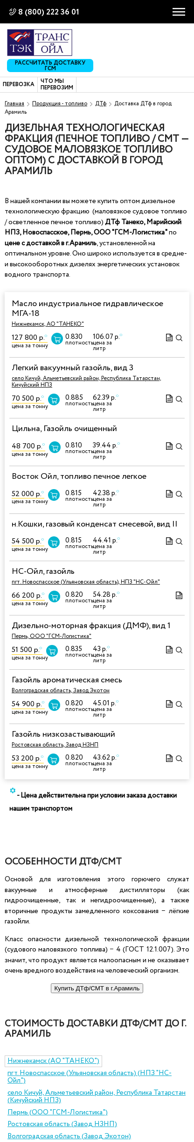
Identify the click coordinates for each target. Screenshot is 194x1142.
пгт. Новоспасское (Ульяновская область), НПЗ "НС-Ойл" (86, 582)
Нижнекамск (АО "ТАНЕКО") (53, 1061)
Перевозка (19, 84)
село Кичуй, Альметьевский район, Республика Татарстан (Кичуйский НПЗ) (96, 1097)
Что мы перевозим (57, 85)
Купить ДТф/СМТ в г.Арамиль (97, 988)
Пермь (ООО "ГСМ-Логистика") (57, 1112)
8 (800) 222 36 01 (48, 12)
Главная (14, 104)
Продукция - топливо (59, 104)
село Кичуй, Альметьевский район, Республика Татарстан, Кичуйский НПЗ (86, 381)
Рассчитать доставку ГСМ (50, 65)
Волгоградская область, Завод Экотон (61, 691)
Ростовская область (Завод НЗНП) (62, 1124)
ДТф (100, 104)
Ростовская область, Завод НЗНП (55, 745)
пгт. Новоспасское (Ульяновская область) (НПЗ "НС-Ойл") (89, 1077)
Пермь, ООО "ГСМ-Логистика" (51, 636)
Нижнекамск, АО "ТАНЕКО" (48, 324)
